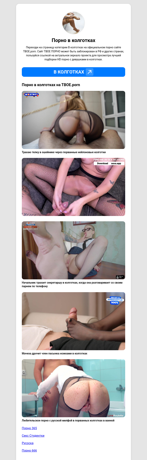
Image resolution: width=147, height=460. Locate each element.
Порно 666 (29, 450)
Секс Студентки (33, 435)
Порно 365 (29, 428)
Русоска (27, 443)
